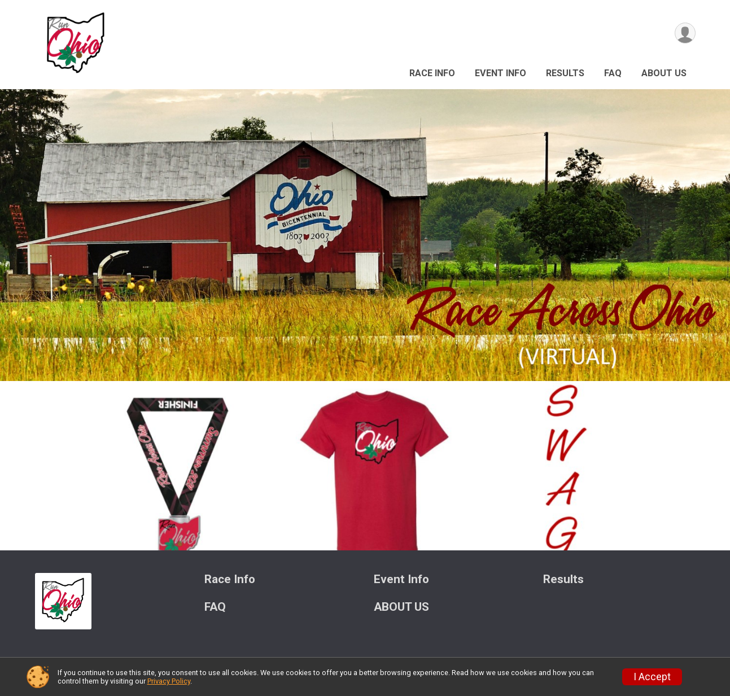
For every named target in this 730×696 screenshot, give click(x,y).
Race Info (432, 73)
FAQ (613, 73)
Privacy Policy (168, 681)
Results (565, 73)
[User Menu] (685, 33)
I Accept (652, 676)
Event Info (500, 73)
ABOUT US (664, 73)
